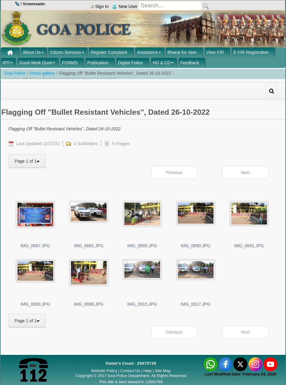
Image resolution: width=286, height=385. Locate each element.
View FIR (215, 52)
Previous (174, 172)
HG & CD (161, 62)
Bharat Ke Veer (182, 52)
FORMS (70, 62)
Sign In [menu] (99, 6)
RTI (6, 62)
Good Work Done (36, 62)
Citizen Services (65, 52)
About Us (32, 52)
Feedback (189, 62)
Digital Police (130, 62)
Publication (97, 62)
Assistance (147, 52)
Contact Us (130, 370)
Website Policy (104, 370)
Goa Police (14, 73)
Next (245, 172)
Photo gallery (42, 73)
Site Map (162, 370)
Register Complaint (109, 52)
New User (124, 6)
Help (148, 370)
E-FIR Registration (251, 52)
